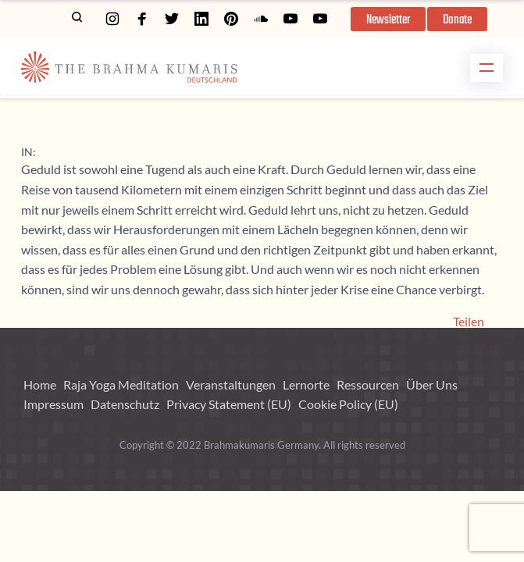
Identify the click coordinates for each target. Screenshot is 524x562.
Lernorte (306, 384)
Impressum (53, 404)
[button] (388, 19)
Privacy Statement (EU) (228, 404)
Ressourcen (368, 384)
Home (39, 384)
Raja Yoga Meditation (121, 384)
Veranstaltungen (231, 384)
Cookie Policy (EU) (348, 404)
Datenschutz (125, 404)
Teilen (468, 321)
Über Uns (432, 384)
